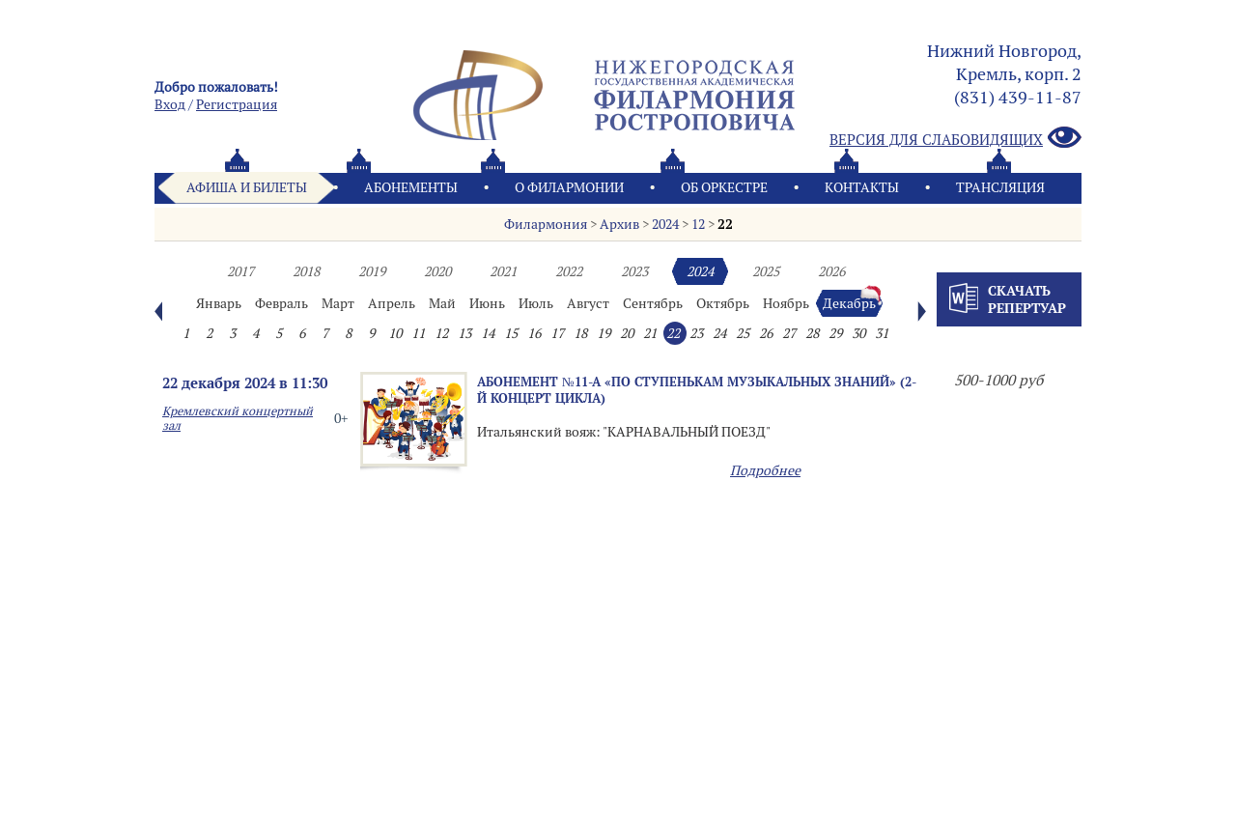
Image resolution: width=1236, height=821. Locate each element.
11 (418, 333)
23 (696, 333)
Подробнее (765, 470)
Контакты (862, 187)
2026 (831, 271)
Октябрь (722, 303)
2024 (665, 224)
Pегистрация (236, 104)
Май (442, 303)
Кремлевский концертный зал (237, 418)
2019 (371, 271)
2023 (634, 271)
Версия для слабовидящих (955, 138)
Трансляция (1000, 187)
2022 (568, 271)
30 (858, 333)
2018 (306, 271)
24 (719, 333)
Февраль (281, 303)
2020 (437, 271)
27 (789, 333)
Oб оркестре (724, 187)
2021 (503, 271)
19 (603, 333)
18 (580, 333)
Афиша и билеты (246, 187)
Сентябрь (653, 303)
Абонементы (411, 187)
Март (338, 303)
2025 (765, 271)
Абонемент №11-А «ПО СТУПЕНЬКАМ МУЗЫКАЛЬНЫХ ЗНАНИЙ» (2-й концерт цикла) (696, 390)
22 (725, 224)
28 (812, 333)
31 (881, 333)
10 (395, 333)
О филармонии (569, 187)
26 (765, 333)
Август (588, 303)
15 (511, 333)
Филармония (545, 224)
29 (835, 333)
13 (464, 333)
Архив (619, 224)
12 (698, 224)
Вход (169, 104)
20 (626, 333)
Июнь (487, 303)
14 (487, 333)
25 (742, 333)
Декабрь (849, 303)
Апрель (391, 303)
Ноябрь (786, 303)
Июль (536, 303)
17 (557, 333)
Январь (218, 303)
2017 (240, 271)
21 (650, 333)
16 (534, 333)
